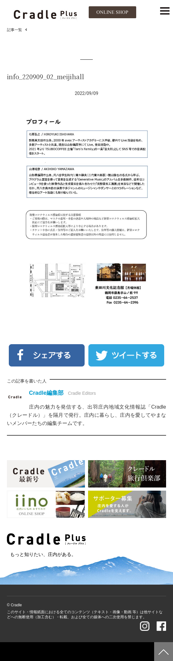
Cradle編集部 (46, 393)
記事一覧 (14, 30)
